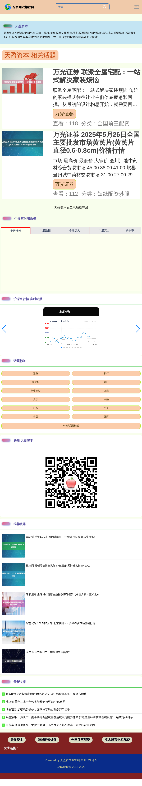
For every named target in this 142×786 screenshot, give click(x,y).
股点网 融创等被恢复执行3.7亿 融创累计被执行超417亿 (58, 565)
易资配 (35, 382)
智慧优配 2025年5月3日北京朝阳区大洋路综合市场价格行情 (60, 623)
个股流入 (74, 230)
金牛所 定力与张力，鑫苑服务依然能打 (48, 652)
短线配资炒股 (47, 739)
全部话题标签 (71, 425)
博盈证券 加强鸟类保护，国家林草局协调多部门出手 (38, 709)
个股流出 (104, 230)
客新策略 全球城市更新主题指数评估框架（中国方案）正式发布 (62, 594)
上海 (106, 390)
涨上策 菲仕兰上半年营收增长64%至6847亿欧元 (35, 701)
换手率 (130, 230)
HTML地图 (90, 760)
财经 (106, 382)
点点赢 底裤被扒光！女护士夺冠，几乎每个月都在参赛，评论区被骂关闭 (50, 725)
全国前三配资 (80, 739)
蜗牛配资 (35, 390)
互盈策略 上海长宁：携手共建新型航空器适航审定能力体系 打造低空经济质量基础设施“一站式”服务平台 (70, 717)
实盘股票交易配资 (117, 739)
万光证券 (64, 113)
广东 (35, 408)
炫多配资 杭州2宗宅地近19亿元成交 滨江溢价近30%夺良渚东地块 (46, 693)
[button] (4, 329)
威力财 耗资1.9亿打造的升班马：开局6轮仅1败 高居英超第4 (60, 536)
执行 (106, 373)
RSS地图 (77, 760)
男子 (106, 408)
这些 (35, 373)
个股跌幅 (45, 230)
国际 (106, 416)
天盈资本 (17, 739)
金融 (106, 399)
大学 (35, 399)
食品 (35, 416)
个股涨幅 (15, 230)
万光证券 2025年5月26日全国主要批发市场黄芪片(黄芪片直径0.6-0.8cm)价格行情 (96, 142)
